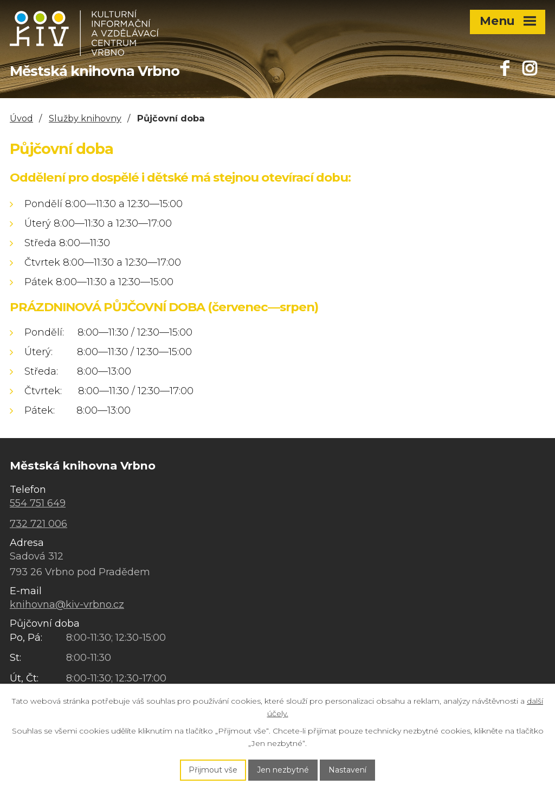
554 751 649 (38, 503)
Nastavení (347, 770)
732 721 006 (38, 524)
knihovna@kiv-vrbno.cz (67, 604)
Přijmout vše (213, 770)
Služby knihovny (85, 118)
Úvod (21, 118)
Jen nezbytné (283, 770)
